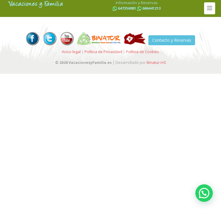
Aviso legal (71, 51)
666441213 (151, 8)
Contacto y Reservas (171, 40)
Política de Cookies (142, 51)
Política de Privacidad (103, 51)
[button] (204, 193)
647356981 (127, 8)
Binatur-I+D (156, 62)
